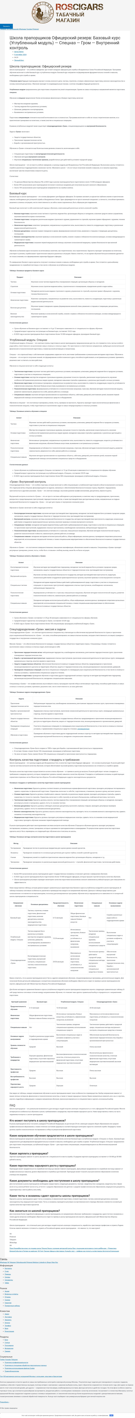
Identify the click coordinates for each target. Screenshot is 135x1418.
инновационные (83, 729)
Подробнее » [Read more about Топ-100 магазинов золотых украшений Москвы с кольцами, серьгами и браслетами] (4, 1402)
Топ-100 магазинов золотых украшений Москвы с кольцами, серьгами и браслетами (31, 1376)
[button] (67, 1234)
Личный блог (19, 60)
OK (111, 1415)
